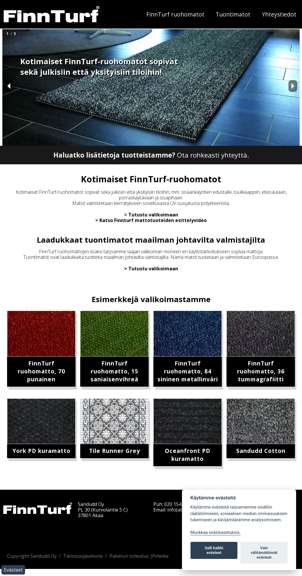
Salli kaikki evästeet (214, 550)
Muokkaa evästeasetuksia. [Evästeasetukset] (216, 532)
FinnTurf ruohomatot (175, 14)
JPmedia (159, 556)
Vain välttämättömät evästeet (264, 553)
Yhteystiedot (279, 14)
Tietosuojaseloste (83, 556)
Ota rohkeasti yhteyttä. (151, 155)
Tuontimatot (233, 14)
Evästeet (13, 570)
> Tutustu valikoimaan (151, 214)
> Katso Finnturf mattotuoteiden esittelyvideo (151, 220)
